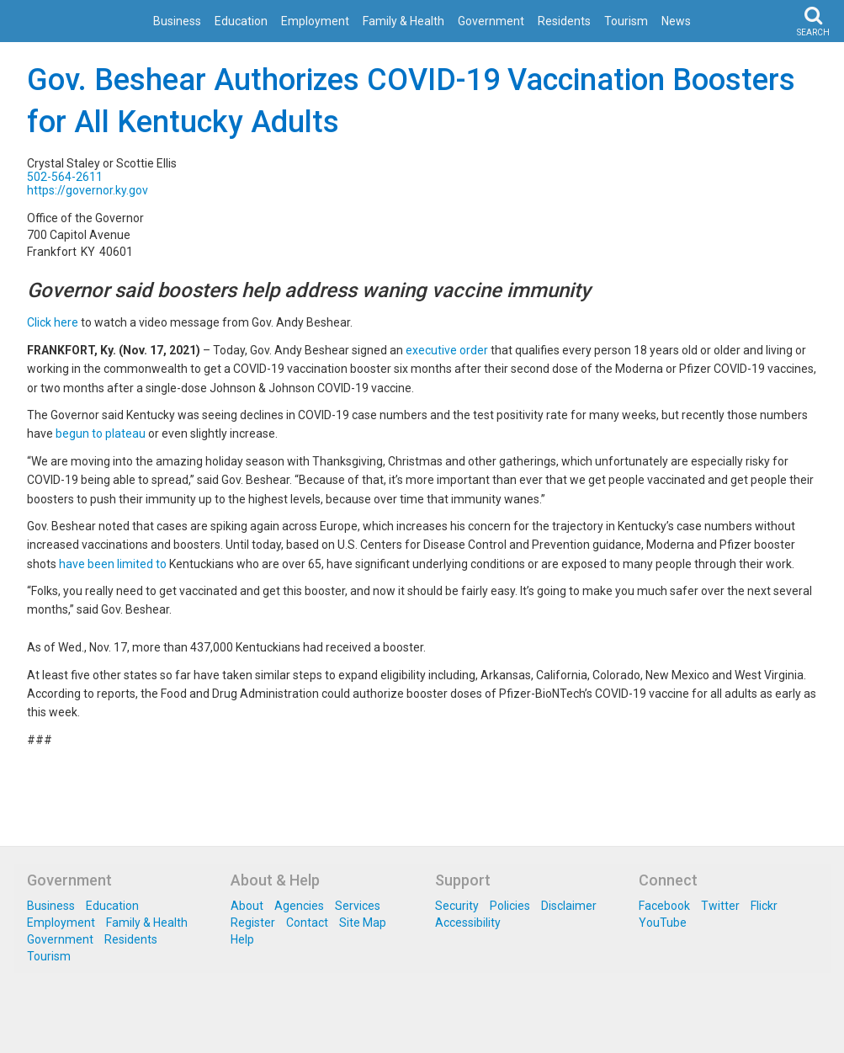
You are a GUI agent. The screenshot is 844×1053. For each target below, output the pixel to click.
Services (357, 905)
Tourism (626, 21)
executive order (447, 350)
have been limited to (113, 564)
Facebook (664, 905)
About (247, 905)
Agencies (299, 905)
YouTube (663, 922)
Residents (564, 21)
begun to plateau (101, 433)
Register (253, 922)
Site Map (362, 922)
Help (242, 939)
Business (177, 21)
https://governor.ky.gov (87, 190)
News (676, 21)
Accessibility (468, 922)
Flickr (764, 905)
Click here (52, 322)
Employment (315, 21)
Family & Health (403, 21)
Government (491, 21)
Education (241, 21)
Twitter (720, 905)
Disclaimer (569, 905)
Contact (307, 922)
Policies (510, 905)
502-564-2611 (65, 176)
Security (457, 905)
